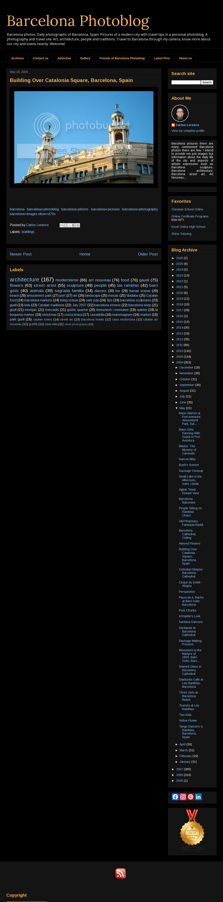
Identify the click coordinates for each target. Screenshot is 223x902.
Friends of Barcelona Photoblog (122, 58)
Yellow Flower (188, 720)
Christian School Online (187, 209)
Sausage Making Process (190, 642)
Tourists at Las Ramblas (189, 707)
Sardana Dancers (191, 622)
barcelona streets (107, 305)
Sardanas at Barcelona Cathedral (187, 631)
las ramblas (128, 285)
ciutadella (97, 314)
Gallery (85, 58)
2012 (180, 339)
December (187, 367)
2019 (180, 298)
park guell (17, 319)
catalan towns (42, 319)
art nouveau (100, 280)
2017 (180, 310)
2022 (180, 281)
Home (84, 254)
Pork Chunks (187, 610)
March (184, 750)
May (183, 408)
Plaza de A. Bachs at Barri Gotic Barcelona (191, 601)
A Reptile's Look (189, 616)
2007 (180, 769)
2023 (180, 275)
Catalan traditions (51, 305)
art (75, 295)
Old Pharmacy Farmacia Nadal (191, 522)
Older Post (148, 254)
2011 (180, 345)
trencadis (52, 310)
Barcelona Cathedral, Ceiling (187, 534)
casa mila (51, 324)
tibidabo (132, 295)
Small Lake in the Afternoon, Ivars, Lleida (190, 480)
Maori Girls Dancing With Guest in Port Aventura (189, 435)
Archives (17, 58)
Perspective (187, 591)
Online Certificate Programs (190, 216)
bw (118, 291)
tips (109, 300)
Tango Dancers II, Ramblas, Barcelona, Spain (191, 732)
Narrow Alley (187, 459)
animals (37, 290)
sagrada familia (69, 290)
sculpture (75, 285)
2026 (180, 258)
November (187, 373)
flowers (16, 285)
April (183, 744)
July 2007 (79, 305)
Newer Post (21, 254)
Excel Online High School (188, 226)
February (186, 756)
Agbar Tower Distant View (189, 491)
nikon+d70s (47, 214)
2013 (180, 333)
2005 (180, 780)
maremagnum (122, 314)
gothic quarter (77, 310)
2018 (180, 304)
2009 (180, 356)
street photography (76, 324)
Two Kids (185, 714)
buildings (28, 232)
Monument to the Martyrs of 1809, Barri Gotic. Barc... (190, 655)
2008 (180, 362)
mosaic (113, 295)
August (185, 390)
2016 (180, 316)
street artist (45, 285)
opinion (142, 310)
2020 (180, 293)
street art (66, 319)
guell (13, 305)
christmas (49, 314)
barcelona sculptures (135, 300)
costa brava (73, 314)
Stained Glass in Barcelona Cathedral (190, 670)
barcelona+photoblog (43, 209)
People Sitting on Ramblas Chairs (190, 511)
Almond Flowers (189, 543)
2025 (180, 263)
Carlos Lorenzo (187, 125)
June (183, 402)
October (185, 379)
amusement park (39, 295)
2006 (180, 775)
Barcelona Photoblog (77, 20)
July (183, 396)
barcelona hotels (92, 319)
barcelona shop (139, 305)
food (125, 280)
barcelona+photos (75, 209)
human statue (139, 291)
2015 (180, 321)
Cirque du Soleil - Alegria (190, 584)
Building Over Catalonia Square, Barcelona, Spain (188, 556)
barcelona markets (38, 300)
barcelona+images (23, 214)
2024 (180, 269)
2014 (180, 327)
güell (13, 310)
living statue (69, 300)
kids (27, 305)
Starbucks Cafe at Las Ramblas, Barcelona (191, 683)
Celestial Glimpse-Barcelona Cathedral (191, 573)
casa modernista (123, 319)
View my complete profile (188, 130)
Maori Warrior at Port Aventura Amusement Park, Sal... (189, 418)
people (100, 285)
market (145, 314)
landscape (92, 295)
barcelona (17, 209)
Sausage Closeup (191, 470)
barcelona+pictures (105, 209)
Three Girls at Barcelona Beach (188, 696)
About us (185, 58)
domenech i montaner (112, 310)
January (185, 761)
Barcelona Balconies (187, 500)
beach (14, 295)
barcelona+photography (140, 209)
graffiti (33, 324)
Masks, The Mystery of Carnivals (187, 449)
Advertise (64, 58)
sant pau (92, 300)
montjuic (31, 310)
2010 (180, 351)
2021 (180, 287)
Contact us (40, 58)
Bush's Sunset (189, 465)
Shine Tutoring (181, 233)
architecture (24, 279)
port (62, 295)
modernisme (67, 280)
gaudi (144, 280)
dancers (100, 291)
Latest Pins (162, 58)
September (187, 385)
